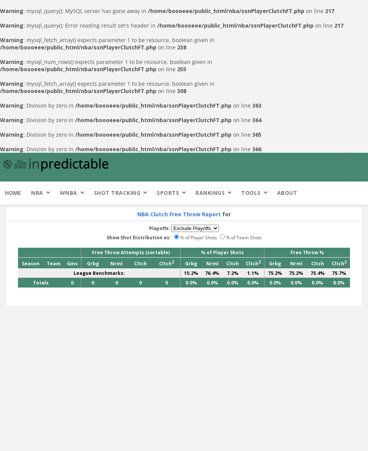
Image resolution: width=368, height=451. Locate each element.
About (287, 192)
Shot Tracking (117, 192)
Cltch (140, 263)
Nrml (116, 263)
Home (13, 192)
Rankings (210, 192)
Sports (168, 192)
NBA (37, 192)
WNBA (68, 192)
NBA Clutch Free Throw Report (179, 214)
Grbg (93, 263)
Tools (251, 192)
